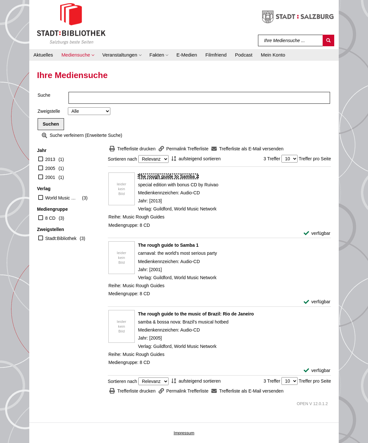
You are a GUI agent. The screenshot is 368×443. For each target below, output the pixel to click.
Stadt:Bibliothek (61, 238)
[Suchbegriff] (290, 40)
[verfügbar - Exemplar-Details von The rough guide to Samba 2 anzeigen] (317, 233)
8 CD (50, 218)
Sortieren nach (122, 159)
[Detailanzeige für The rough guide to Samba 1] (168, 245)
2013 (50, 159)
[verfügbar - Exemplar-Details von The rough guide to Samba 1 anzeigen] (317, 302)
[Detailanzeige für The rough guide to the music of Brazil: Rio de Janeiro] (196, 313)
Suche (44, 95)
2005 (50, 168)
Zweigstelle (49, 111)
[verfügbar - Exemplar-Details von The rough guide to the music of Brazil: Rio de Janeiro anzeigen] (317, 371)
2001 (50, 177)
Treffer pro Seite (315, 158)
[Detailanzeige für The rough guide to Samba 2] (168, 176)
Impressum (184, 432)
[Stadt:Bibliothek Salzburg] (71, 23)
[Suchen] (328, 40)
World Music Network (62, 197)
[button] (78, 55)
